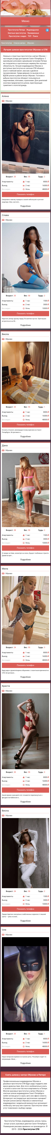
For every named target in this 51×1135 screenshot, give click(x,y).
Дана (5, 445)
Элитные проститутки (17, 33)
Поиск (35, 36)
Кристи (6, 686)
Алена (5, 96)
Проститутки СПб (31, 1129)
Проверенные (33, 33)
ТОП (29, 36)
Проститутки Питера (16, 30)
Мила (5, 568)
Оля (4, 929)
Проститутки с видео (17, 36)
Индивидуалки (33, 30)
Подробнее (25, 206)
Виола (5, 334)
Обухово (8, 101)
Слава (5, 215)
